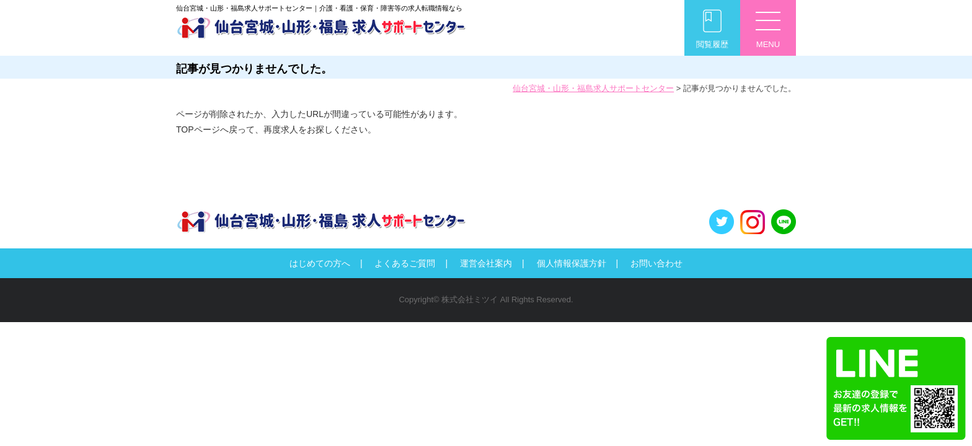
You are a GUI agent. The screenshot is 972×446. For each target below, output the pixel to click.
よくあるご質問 (404, 263)
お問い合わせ (656, 263)
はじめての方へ (319, 263)
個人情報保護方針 (571, 263)
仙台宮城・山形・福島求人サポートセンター (593, 88)
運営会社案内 (486, 263)
